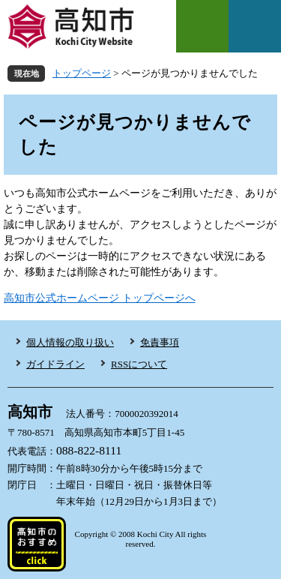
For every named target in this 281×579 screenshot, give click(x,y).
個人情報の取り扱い (70, 342)
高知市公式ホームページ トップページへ (100, 298)
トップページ (81, 73)
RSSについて (139, 364)
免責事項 (159, 342)
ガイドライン (55, 364)
